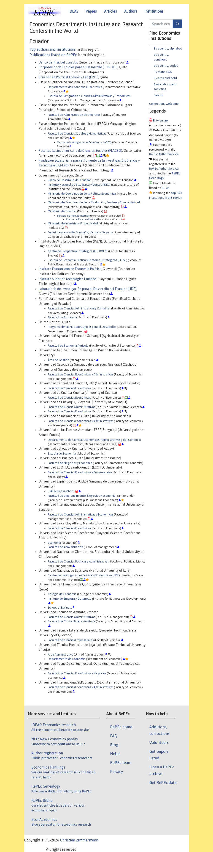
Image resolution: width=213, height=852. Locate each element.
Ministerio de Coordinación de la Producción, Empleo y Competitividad (94, 202)
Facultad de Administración (65, 547)
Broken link (160, 120)
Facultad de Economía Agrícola (68, 345)
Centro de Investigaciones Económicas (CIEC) (84, 142)
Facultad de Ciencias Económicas (69, 388)
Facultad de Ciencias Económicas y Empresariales (80, 472)
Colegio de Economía (62, 594)
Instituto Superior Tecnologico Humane (67, 279)
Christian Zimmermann (79, 840)
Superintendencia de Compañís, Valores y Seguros (80, 232)
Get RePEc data (163, 782)
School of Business (60, 607)
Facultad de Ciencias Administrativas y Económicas (80, 514)
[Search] (177, 23)
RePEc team (120, 762)
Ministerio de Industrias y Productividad (73, 223)
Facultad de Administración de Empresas (74, 114)
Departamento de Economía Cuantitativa (75, 87)
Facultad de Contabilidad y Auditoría (71, 621)
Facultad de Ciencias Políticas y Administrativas (78, 561)
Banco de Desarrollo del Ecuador (69, 180)
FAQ (113, 735)
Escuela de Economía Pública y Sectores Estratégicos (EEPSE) (87, 260)
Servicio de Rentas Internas (73, 215)
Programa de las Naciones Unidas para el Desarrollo (82, 326)
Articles (110, 11)
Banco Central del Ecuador (58, 62)
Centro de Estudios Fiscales (81, 219)
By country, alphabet (168, 48)
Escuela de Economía (62, 453)
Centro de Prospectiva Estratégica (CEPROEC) (78, 251)
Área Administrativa (60, 654)
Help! (115, 753)
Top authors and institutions (53, 49)
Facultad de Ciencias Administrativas (71, 407)
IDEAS (73, 11)
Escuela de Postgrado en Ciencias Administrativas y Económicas (89, 96)
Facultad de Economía (62, 317)
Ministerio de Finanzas (62, 211)
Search (158, 95)
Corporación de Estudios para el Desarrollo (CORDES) (78, 67)
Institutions (153, 11)
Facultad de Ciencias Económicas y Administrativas (80, 374)
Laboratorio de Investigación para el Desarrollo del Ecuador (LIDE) (87, 289)
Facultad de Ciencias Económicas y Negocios (77, 673)
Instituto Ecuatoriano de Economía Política (70, 269)
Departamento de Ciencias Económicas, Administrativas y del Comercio (94, 439)
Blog (114, 744)
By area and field (165, 78)
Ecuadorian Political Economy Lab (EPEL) (68, 77)
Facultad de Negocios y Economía (70, 463)
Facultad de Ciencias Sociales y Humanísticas (77, 133)
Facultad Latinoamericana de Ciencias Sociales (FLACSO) (80, 150)
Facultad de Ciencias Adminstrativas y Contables (79, 308)
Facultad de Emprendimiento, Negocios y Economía (82, 495)
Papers (91, 11)
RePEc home (121, 727)
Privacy (116, 771)
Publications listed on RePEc (53, 55)
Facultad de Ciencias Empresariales (71, 640)
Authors (130, 11)
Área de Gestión (58, 360)
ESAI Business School (61, 491)
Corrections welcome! (164, 103)
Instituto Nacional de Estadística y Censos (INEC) (79, 184)
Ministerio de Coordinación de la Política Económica (82, 193)
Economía (54, 542)
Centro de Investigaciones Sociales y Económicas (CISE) (84, 575)
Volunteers (159, 742)
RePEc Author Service (164, 154)
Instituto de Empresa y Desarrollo (70, 598)
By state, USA (163, 72)
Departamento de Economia (66, 659)
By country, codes (166, 65)
